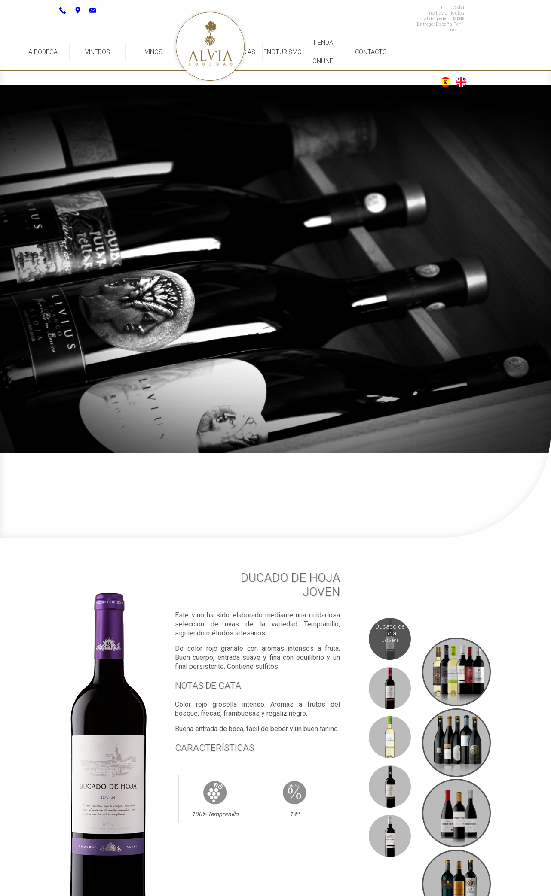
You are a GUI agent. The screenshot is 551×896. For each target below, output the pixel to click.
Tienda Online (322, 52)
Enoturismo (282, 52)
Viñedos (97, 52)
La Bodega (41, 52)
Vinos (153, 52)
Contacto (371, 52)
